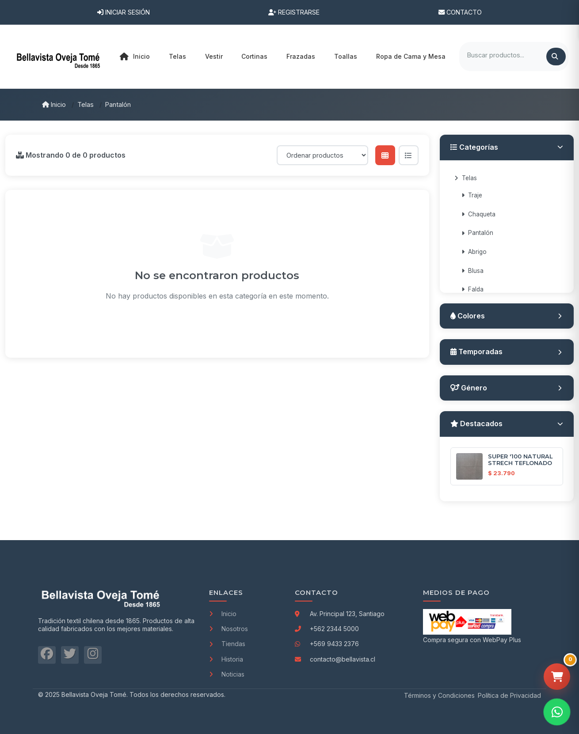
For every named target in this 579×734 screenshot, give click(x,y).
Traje (471, 195)
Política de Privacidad (509, 695)
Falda (472, 289)
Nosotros (228, 628)
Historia (226, 659)
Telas (85, 104)
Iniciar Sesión (123, 12)
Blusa (472, 270)
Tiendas (227, 643)
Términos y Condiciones (439, 695)
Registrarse (294, 12)
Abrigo (474, 251)
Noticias (226, 674)
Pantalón (118, 104)
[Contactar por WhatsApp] (557, 712)
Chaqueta (478, 214)
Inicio (135, 56)
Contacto (460, 12)
